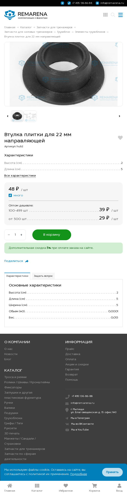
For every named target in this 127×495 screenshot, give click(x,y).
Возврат (71, 374)
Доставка (72, 354)
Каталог (26, 27)
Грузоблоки (13, 418)
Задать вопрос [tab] (43, 276)
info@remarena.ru (109, 3)
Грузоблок (63, 32)
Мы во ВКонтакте (79, 424)
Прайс (69, 349)
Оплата (70, 359)
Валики (9, 408)
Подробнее (78, 474)
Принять (112, 472)
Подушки (11, 413)
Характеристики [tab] (17, 276)
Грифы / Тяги (13, 423)
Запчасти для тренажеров (54, 27)
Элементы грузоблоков (90, 32)
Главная (9, 27)
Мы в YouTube (77, 430)
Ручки (8, 402)
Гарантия (72, 369)
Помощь (71, 379)
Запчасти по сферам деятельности (20, 456)
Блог (7, 359)
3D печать (12, 433)
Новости (10, 354)
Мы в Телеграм (77, 418)
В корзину (51, 235)
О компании (17, 342)
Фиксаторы (13, 387)
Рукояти (10, 428)
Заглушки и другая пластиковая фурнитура (22, 395)
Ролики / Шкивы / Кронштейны (27, 382)
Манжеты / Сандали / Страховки (20, 441)
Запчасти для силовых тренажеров (28, 32)
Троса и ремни (15, 377)
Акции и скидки (77, 364)
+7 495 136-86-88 (79, 3)
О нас (8, 349)
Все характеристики (20, 175)
